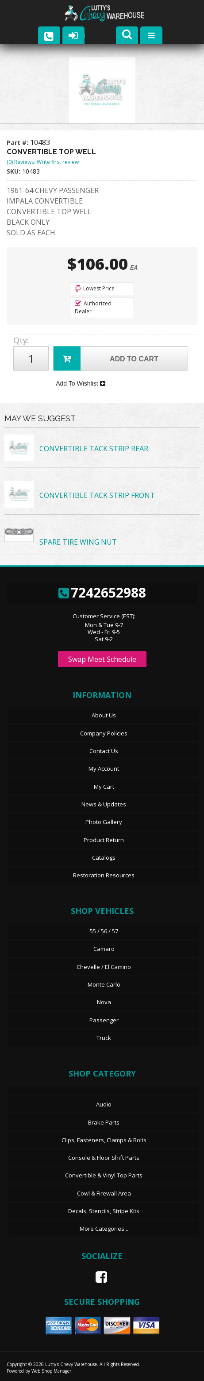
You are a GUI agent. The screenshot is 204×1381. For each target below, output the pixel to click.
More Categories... (104, 1229)
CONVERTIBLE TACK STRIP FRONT (97, 495)
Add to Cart (106, 358)
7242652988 (102, 592)
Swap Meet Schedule (102, 659)
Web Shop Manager (51, 1371)
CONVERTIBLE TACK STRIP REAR (93, 448)
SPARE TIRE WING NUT (78, 542)
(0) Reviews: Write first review (43, 162)
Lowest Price (95, 288)
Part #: (18, 142)
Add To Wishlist (80, 383)
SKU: (14, 171)
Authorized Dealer (93, 307)
